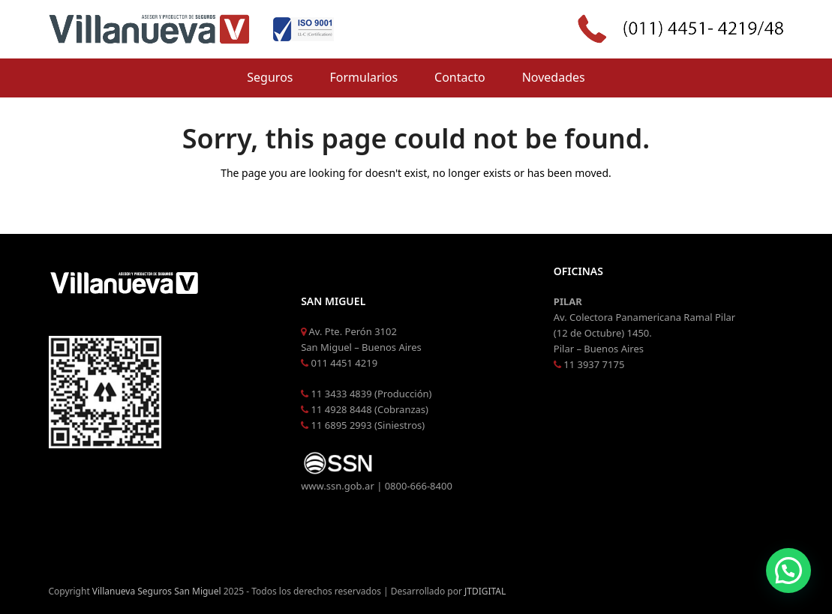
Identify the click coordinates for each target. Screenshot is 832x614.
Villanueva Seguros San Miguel (156, 591)
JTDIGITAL (485, 591)
